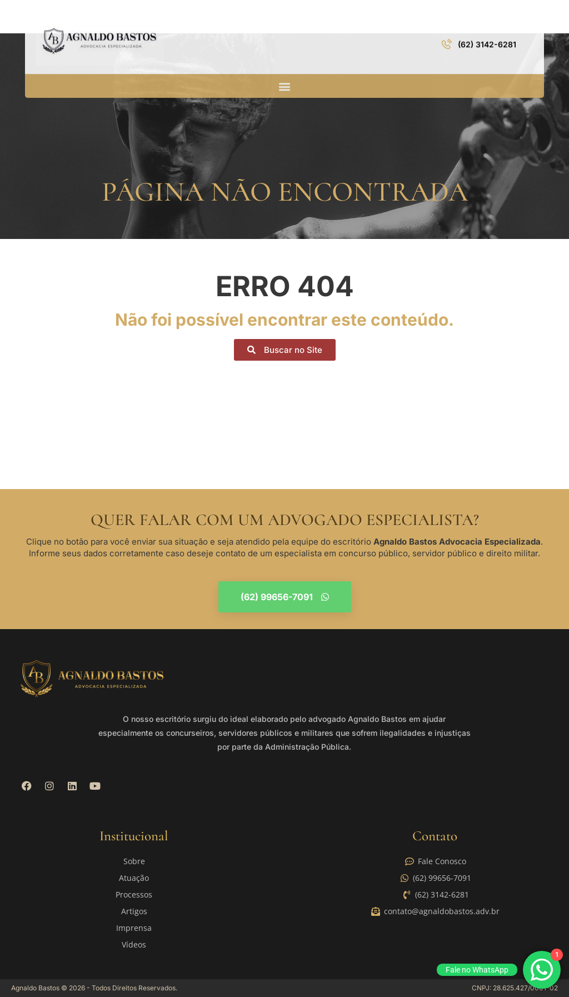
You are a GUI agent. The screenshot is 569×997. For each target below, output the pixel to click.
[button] (284, 77)
